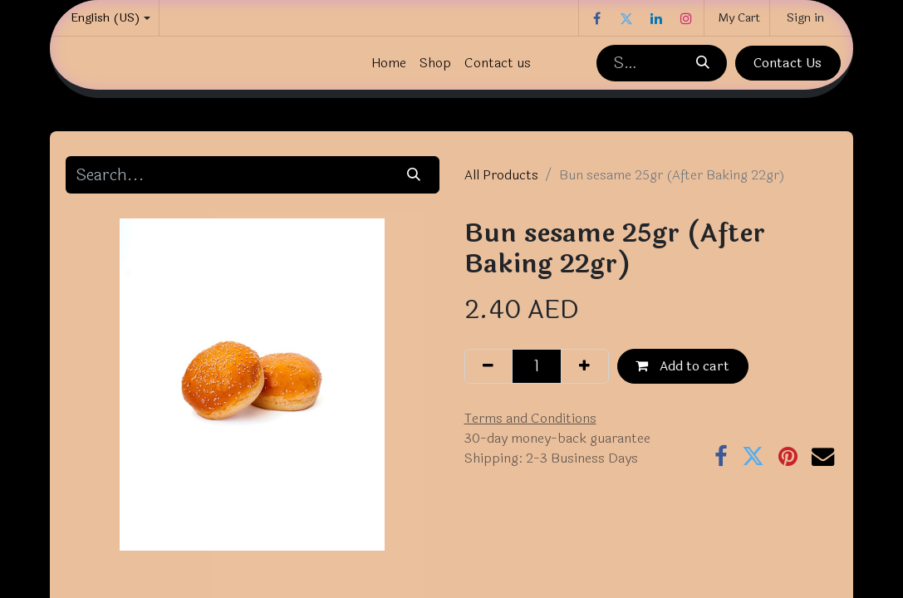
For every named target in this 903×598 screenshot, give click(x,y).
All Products (501, 174)
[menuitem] (389, 63)
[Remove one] (488, 366)
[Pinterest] (787, 456)
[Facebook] (596, 18)
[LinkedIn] (656, 18)
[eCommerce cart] (736, 18)
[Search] (702, 63)
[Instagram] (686, 18)
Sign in (805, 18)
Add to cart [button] (682, 365)
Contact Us (787, 62)
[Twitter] (626, 18)
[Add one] (585, 366)
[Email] (823, 456)
